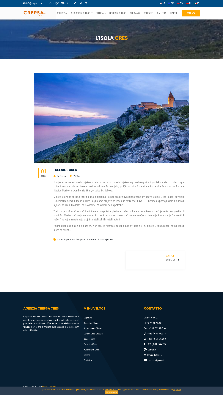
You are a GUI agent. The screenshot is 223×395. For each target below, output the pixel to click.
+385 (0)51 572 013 (58, 3)
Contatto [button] (149, 13)
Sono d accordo (112, 392)
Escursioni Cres (90, 344)
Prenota (191, 13)
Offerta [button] (101, 13)
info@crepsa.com (32, 3)
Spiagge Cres (89, 339)
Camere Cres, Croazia (93, 333)
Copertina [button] (62, 13)
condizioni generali (156, 360)
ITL (197, 3)
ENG (180, 3)
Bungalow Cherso (91, 323)
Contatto (88, 360)
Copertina (88, 317)
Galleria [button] (162, 13)
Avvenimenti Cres (91, 349)
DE (189, 3)
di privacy (177, 389)
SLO (171, 3)
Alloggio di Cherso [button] (82, 13)
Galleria (87, 355)
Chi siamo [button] (135, 13)
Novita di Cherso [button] (118, 13)
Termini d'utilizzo (154, 355)
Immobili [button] (174, 13)
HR (162, 3)
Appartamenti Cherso (93, 328)
